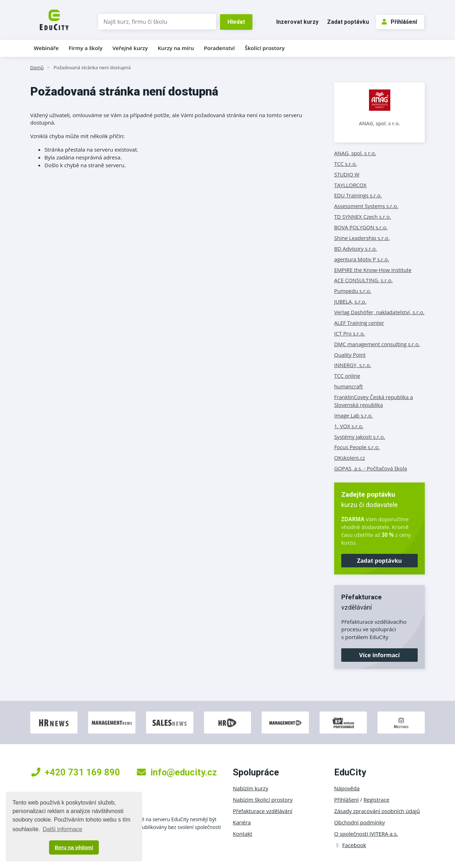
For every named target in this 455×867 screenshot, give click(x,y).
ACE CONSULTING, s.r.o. (363, 280)
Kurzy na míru (176, 47)
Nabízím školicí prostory (263, 799)
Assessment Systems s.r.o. (366, 205)
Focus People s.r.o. (357, 447)
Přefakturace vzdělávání (262, 810)
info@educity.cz (177, 772)
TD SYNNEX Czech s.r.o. (362, 216)
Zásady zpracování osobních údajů (377, 810)
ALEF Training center (359, 322)
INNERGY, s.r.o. (352, 365)
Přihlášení (399, 21)
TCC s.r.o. (345, 163)
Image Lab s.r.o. (353, 415)
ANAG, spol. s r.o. (379, 123)
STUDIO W (346, 174)
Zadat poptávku (348, 21)
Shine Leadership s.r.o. (362, 237)
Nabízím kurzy (250, 788)
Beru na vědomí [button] (74, 847)
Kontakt (242, 833)
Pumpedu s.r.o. (352, 290)
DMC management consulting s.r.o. (377, 344)
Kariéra (242, 822)
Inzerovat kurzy (297, 21)
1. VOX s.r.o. (349, 426)
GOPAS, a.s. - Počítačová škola (370, 468)
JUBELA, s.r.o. (350, 301)
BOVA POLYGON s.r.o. (360, 227)
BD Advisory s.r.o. (355, 248)
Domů (37, 67)
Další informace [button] (62, 829)
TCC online (347, 375)
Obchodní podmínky (359, 822)
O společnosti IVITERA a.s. (366, 833)
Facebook (350, 845)
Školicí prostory (264, 47)
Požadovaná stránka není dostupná (92, 67)
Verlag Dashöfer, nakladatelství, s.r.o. (379, 312)
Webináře (46, 47)
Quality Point (350, 354)
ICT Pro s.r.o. (349, 333)
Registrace (377, 799)
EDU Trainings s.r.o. (358, 195)
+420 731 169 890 (75, 772)
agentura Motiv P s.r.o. (361, 259)
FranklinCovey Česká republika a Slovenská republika (373, 400)
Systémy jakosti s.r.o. (359, 436)
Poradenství (219, 47)
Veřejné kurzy (130, 47)
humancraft (348, 386)
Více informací (379, 655)
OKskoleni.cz (349, 457)
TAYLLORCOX (350, 185)
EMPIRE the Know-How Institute (373, 269)
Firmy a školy (85, 47)
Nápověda (347, 788)
